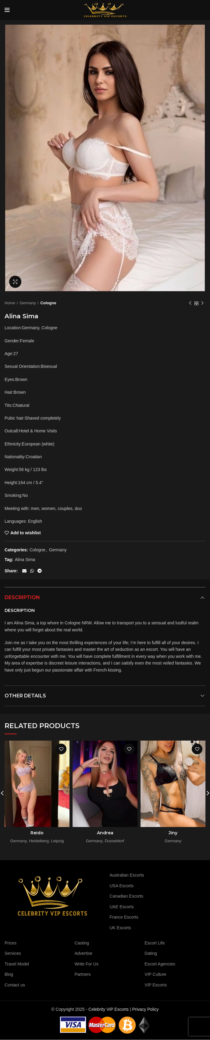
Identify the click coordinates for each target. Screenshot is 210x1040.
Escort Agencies (159, 963)
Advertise (83, 953)
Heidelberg (39, 841)
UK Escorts (120, 927)
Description (22, 597)
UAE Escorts (122, 906)
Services (13, 953)
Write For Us (86, 963)
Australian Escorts (127, 875)
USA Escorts (122, 885)
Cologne (48, 303)
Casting (82, 943)
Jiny (173, 833)
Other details (25, 696)
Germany (28, 303)
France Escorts (124, 917)
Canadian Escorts (127, 896)
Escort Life (154, 943)
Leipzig (57, 841)
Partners (83, 974)
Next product (202, 303)
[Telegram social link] (40, 571)
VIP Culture (155, 974)
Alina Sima (25, 559)
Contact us (15, 984)
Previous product (190, 303)
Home (10, 303)
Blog (9, 974)
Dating (150, 953)
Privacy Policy (145, 1009)
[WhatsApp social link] (32, 571)
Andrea (105, 833)
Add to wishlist (25, 533)
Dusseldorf (114, 841)
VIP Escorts (155, 984)
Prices (10, 943)
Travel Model (17, 963)
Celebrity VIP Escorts (108, 1009)
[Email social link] (24, 571)
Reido (37, 833)
